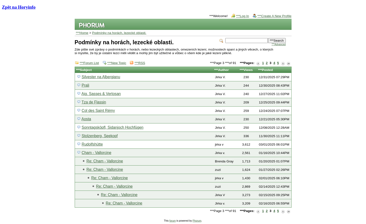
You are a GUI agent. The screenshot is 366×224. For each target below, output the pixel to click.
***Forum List (89, 63)
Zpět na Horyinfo (18, 7)
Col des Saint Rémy (98, 111)
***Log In (242, 16)
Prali (85, 85)
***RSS (139, 63)
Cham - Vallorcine (96, 153)
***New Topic (116, 63)
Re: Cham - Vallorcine (105, 161)
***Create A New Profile (274, 16)
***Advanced (279, 44)
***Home (82, 33)
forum (172, 220)
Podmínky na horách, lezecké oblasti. (119, 33)
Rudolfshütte (92, 144)
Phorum (197, 220)
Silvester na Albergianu (101, 77)
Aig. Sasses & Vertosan (101, 94)
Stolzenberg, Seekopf (100, 136)
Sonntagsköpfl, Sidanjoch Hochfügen (112, 127)
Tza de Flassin (94, 102)
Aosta (86, 119)
